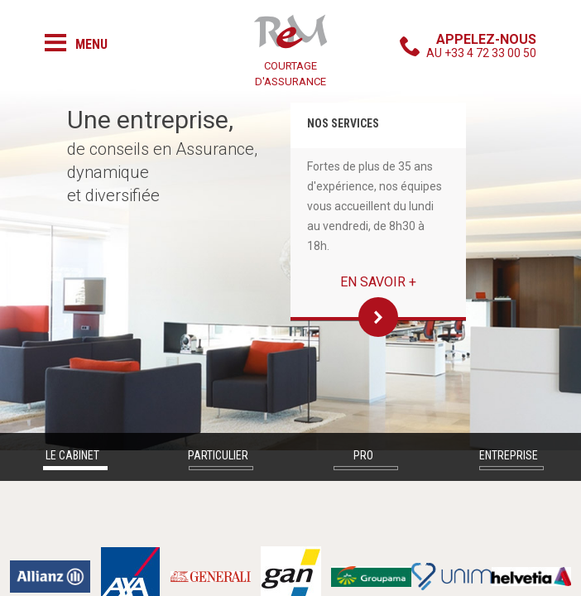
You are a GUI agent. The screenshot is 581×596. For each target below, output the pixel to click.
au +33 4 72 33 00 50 (481, 45)
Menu (91, 44)
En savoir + (378, 282)
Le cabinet (72, 455)
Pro (363, 455)
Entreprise (508, 455)
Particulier (218, 455)
